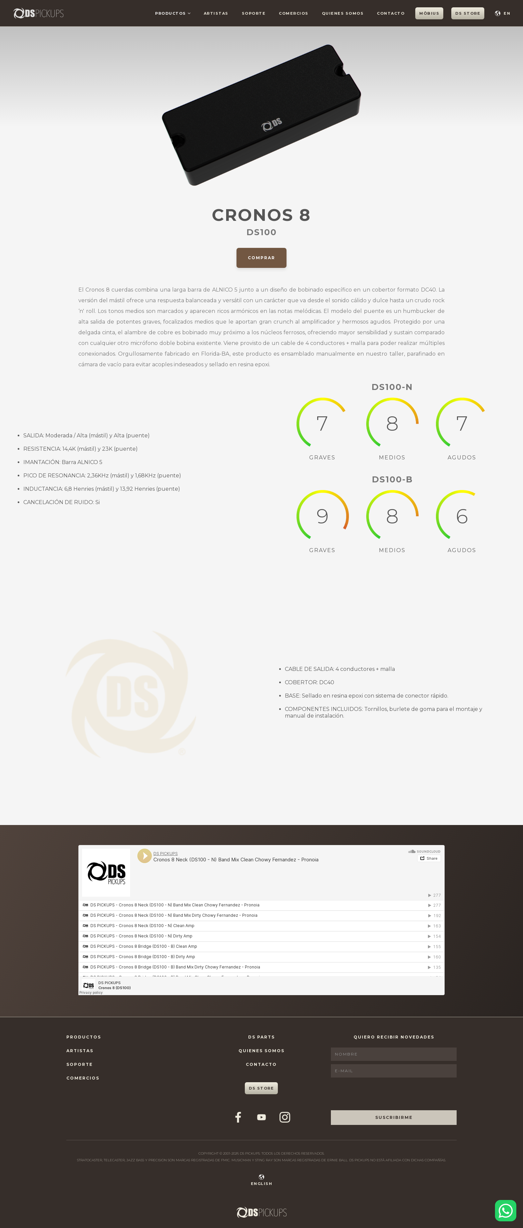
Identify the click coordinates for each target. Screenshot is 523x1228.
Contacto (261, 1064)
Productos (83, 1037)
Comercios (82, 1078)
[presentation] (381, 1094)
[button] (172, 13)
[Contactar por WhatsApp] (505, 1210)
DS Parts (261, 1037)
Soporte (79, 1064)
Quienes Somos (261, 1050)
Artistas (79, 1050)
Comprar (261, 257)
